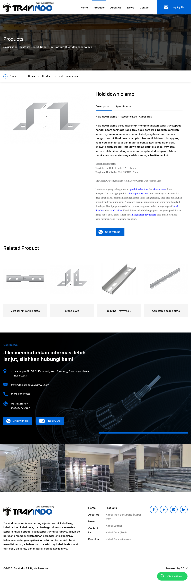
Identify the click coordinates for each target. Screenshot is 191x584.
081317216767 (19, 403)
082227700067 (20, 407)
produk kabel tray (139, 189)
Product (46, 76)
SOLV (184, 568)
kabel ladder (116, 210)
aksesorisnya (159, 189)
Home (31, 76)
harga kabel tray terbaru (144, 214)
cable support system (137, 193)
